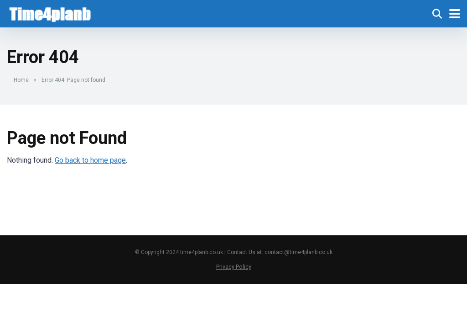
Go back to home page (90, 160)
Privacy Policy (233, 266)
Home (21, 80)
